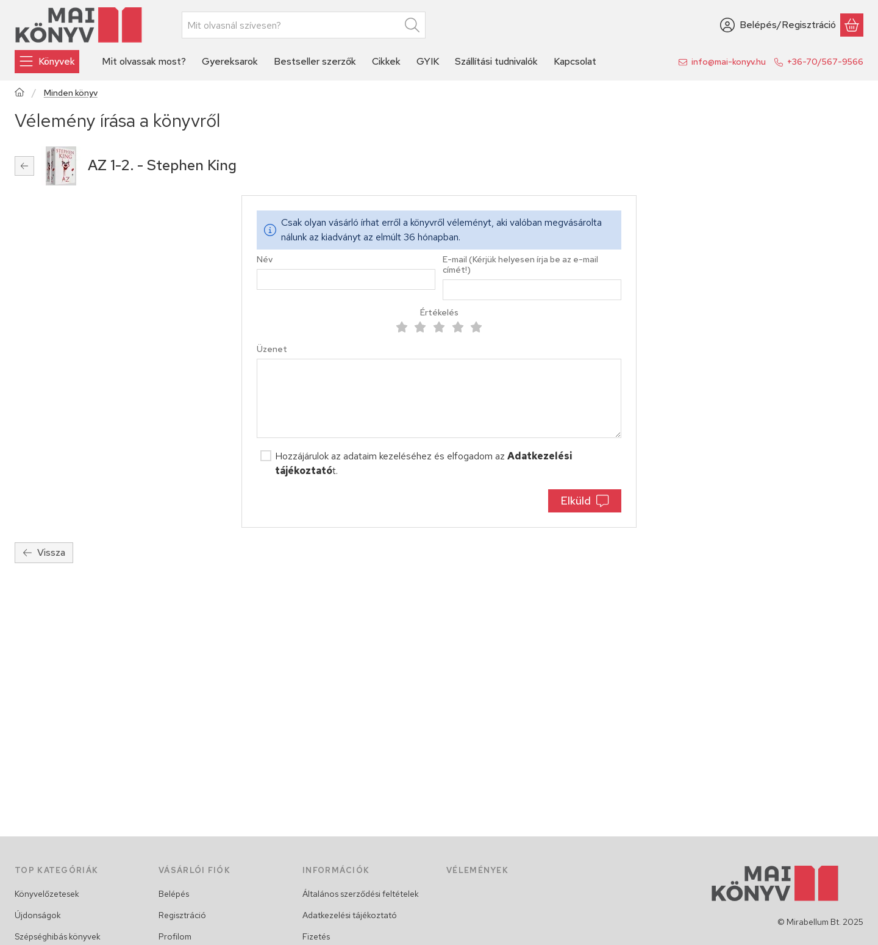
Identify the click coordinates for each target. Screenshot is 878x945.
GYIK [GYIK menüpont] (427, 61)
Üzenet (272, 349)
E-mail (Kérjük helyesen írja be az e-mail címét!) (520, 265)
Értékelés (439, 312)
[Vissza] (24, 166)
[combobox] (304, 25)
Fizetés (316, 936)
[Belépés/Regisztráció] (778, 25)
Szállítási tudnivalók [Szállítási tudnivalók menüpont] (496, 61)
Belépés (174, 893)
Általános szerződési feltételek (360, 893)
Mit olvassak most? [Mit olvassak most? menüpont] (144, 61)
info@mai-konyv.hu (728, 61)
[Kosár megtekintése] (851, 25)
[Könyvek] (47, 61)
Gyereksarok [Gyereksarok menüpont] (230, 61)
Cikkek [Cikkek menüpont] (386, 61)
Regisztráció (182, 915)
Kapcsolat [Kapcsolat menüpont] (575, 61)
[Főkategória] (19, 93)
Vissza (44, 552)
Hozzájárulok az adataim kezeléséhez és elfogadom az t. (424, 463)
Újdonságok (38, 915)
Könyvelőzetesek (47, 893)
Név (265, 259)
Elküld (584, 501)
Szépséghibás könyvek (58, 936)
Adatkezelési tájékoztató (349, 915)
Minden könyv (71, 93)
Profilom (175, 936)
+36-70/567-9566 (825, 61)
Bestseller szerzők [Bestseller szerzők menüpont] (315, 61)
